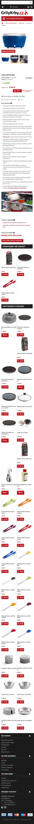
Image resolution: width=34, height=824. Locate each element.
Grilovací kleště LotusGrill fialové (7, 538)
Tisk (21, 99)
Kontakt (15, 7)
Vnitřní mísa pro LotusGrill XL (24, 694)
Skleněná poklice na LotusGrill (24, 406)
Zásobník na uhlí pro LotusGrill (8, 668)
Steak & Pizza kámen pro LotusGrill (23, 327)
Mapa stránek (5, 752)
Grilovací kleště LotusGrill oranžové (23, 512)
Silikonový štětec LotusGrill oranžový (8, 616)
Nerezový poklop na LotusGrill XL (8, 327)
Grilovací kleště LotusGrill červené (7, 293)
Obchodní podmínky (7, 740)
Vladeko (3, 778)
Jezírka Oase (5, 787)
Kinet (29, 819)
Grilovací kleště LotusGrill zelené (7, 512)
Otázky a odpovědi (6, 767)
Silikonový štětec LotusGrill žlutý (23, 564)
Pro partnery (5, 770)
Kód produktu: (5, 77)
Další (27, 59)
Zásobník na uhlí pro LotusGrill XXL (8, 721)
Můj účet (3, 749)
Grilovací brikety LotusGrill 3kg (24, 353)
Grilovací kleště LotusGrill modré (7, 564)
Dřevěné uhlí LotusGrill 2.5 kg (8, 267)
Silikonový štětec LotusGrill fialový (23, 616)
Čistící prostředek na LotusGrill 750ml (9, 485)
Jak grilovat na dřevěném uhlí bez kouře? (14, 222)
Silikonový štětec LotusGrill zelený (23, 590)
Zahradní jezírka (6, 783)
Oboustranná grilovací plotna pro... (24, 380)
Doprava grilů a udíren (7, 742)
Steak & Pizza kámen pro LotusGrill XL (23, 268)
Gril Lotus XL (6, 137)
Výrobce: (4, 79)
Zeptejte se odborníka (10, 99)
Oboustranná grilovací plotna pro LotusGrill (8, 407)
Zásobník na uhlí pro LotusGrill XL (24, 668)
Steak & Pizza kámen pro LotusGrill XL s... (7, 433)
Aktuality (3, 760)
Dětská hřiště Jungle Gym (9, 780)
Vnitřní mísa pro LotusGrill (7, 694)
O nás (3, 763)
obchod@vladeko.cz (10, 804)
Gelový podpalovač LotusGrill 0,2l (24, 485)
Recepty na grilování (7, 765)
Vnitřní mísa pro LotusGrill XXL (24, 720)
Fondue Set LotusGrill (22, 432)
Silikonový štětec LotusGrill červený (8, 642)
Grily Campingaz (6, 785)
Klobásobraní (5, 745)
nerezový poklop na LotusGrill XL (17, 188)
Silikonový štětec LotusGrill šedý (8, 590)
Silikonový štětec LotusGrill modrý (23, 642)
